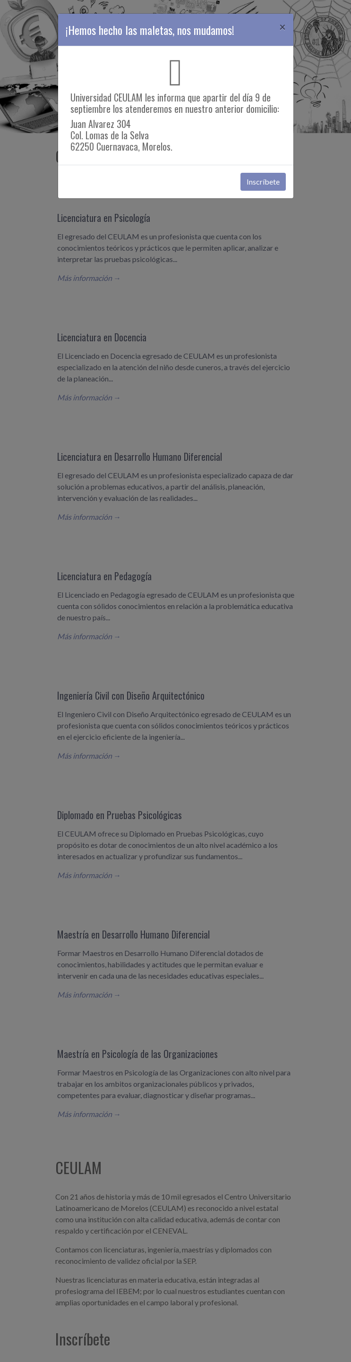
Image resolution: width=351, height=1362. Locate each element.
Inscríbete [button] (263, 181)
